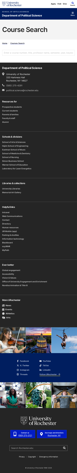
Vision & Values (9, 277)
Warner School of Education (15, 164)
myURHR (6, 246)
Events (7, 309)
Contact (5, 220)
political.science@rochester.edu (22, 90)
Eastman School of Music (13, 149)
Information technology (13, 239)
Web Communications (12, 216)
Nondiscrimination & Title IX (15, 285)
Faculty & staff (8, 118)
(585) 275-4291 (14, 85)
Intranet (5, 212)
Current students (10, 110)
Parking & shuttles (10, 235)
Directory (6, 223)
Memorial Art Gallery (11, 192)
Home (4, 43)
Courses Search (17, 43)
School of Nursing (10, 157)
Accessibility (8, 274)
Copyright (32, 456)
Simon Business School (13, 161)
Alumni (5, 122)
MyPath (5, 250)
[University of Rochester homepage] (12, 4)
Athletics (8, 313)
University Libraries (11, 188)
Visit (59, 4)
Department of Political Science (22, 15)
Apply (53, 4)
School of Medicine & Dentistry (16, 153)
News (6, 305)
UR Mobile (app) (9, 231)
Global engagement (11, 270)
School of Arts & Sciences (15, 12)
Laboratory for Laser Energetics (16, 168)
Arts (6, 317)
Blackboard (7, 242)
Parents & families (10, 114)
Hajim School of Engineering (15, 146)
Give (65, 4)
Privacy (22, 456)
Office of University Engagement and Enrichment (24, 281)
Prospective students (12, 107)
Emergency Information (48, 456)
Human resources (10, 227)
